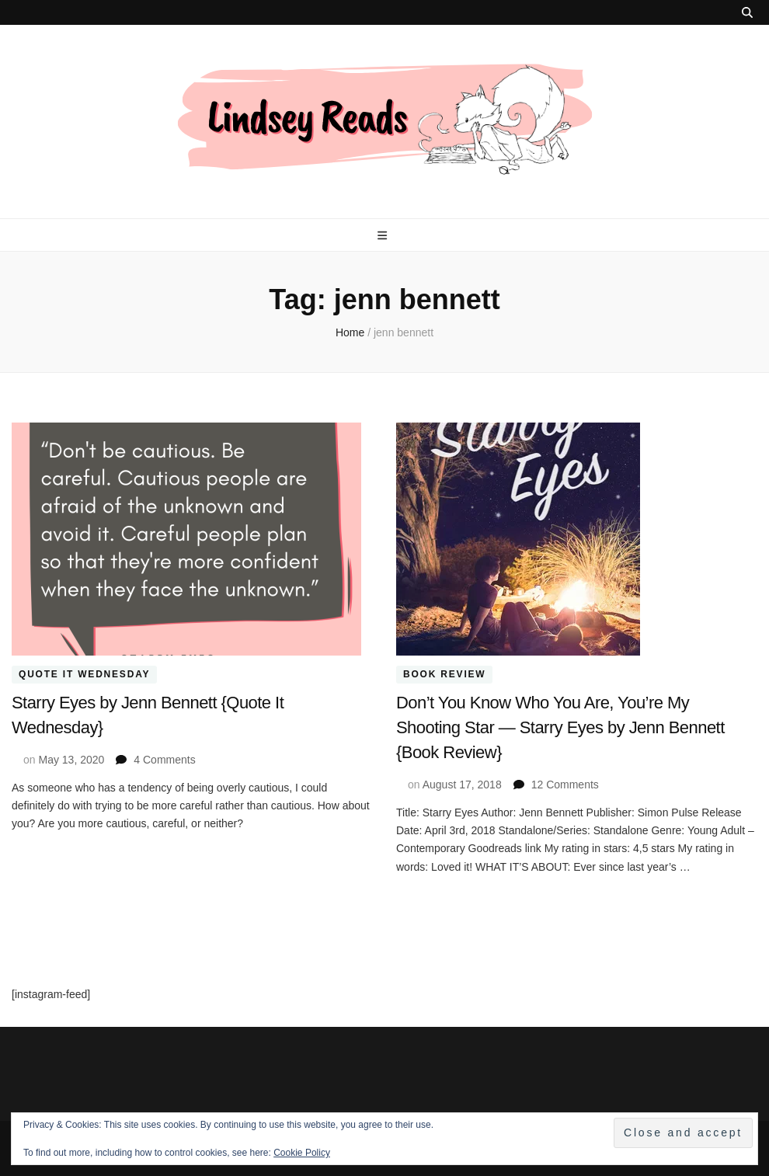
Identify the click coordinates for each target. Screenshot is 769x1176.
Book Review (444, 675)
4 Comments (164, 759)
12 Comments (565, 784)
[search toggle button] (747, 12)
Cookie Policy (301, 1152)
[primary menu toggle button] (384, 235)
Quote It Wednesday (84, 675)
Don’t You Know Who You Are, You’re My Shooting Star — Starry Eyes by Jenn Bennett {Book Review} (560, 727)
